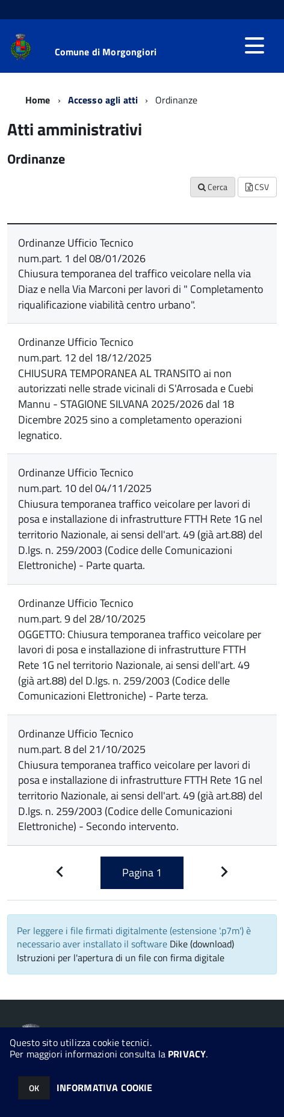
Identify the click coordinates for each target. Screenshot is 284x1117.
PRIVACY (187, 1054)
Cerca (212, 186)
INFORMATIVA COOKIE (105, 1087)
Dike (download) (202, 944)
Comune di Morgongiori (105, 52)
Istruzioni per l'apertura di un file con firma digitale (120, 957)
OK (34, 1088)
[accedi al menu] (254, 45)
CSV (257, 186)
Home (38, 100)
